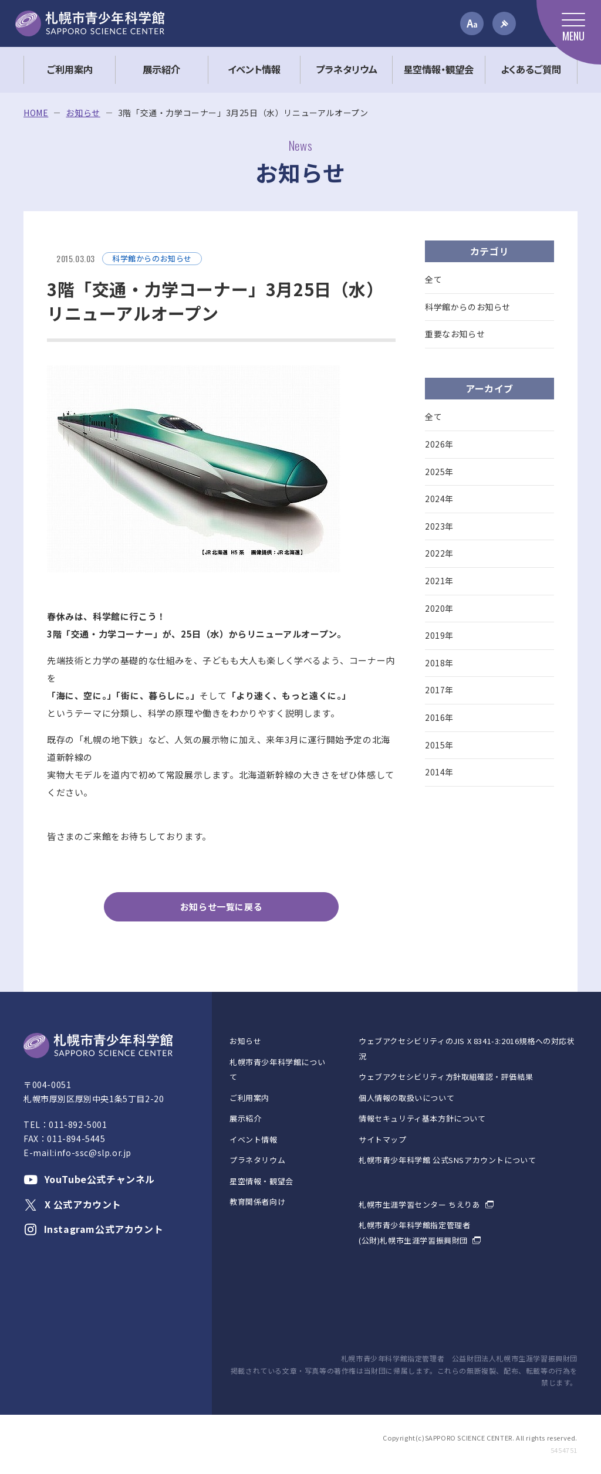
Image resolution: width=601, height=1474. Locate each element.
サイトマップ (383, 1139)
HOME (35, 112)
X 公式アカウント (72, 1204)
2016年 (439, 717)
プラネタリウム (257, 1159)
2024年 (439, 498)
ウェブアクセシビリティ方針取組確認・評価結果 (446, 1076)
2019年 (439, 635)
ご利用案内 (249, 1097)
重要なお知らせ (455, 334)
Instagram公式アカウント (93, 1229)
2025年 (439, 471)
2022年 (439, 553)
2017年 (439, 690)
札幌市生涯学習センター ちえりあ (420, 1204)
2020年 (439, 608)
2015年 (439, 745)
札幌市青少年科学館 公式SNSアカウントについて (447, 1159)
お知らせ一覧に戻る (221, 906)
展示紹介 (245, 1118)
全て (433, 279)
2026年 (439, 444)
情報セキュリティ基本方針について (422, 1118)
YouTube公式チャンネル (89, 1179)
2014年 (439, 772)
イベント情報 (253, 1139)
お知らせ (83, 112)
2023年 (439, 526)
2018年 (439, 663)
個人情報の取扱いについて (406, 1097)
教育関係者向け (257, 1201)
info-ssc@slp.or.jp (92, 1152)
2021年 (439, 581)
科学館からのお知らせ (468, 307)
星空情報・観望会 (261, 1181)
